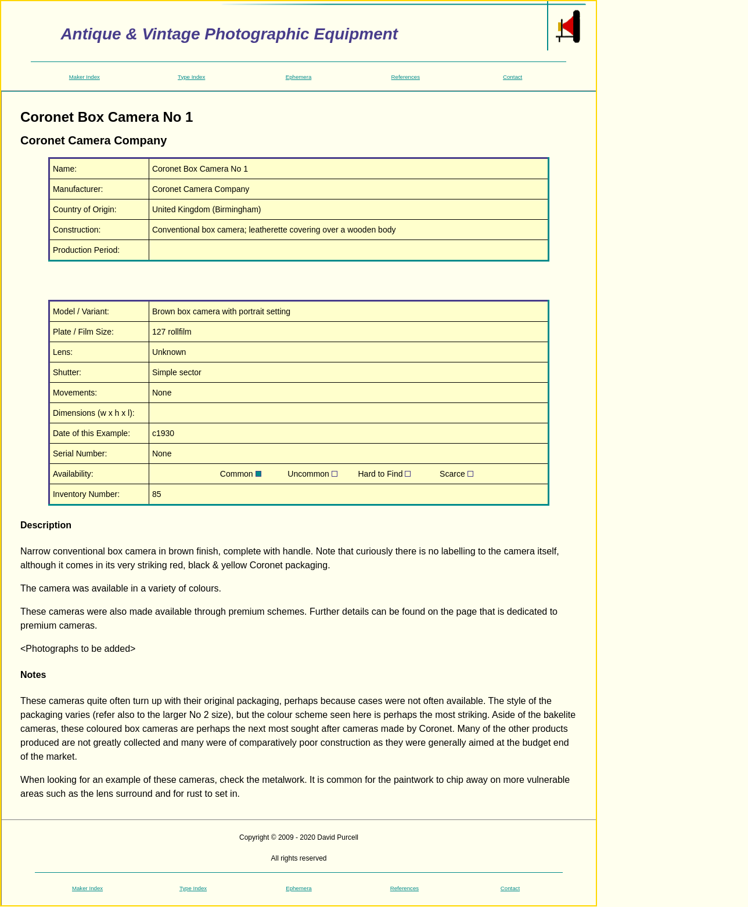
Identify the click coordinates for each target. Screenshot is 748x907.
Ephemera (299, 77)
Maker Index (84, 77)
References (405, 77)
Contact (512, 77)
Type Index (191, 77)
